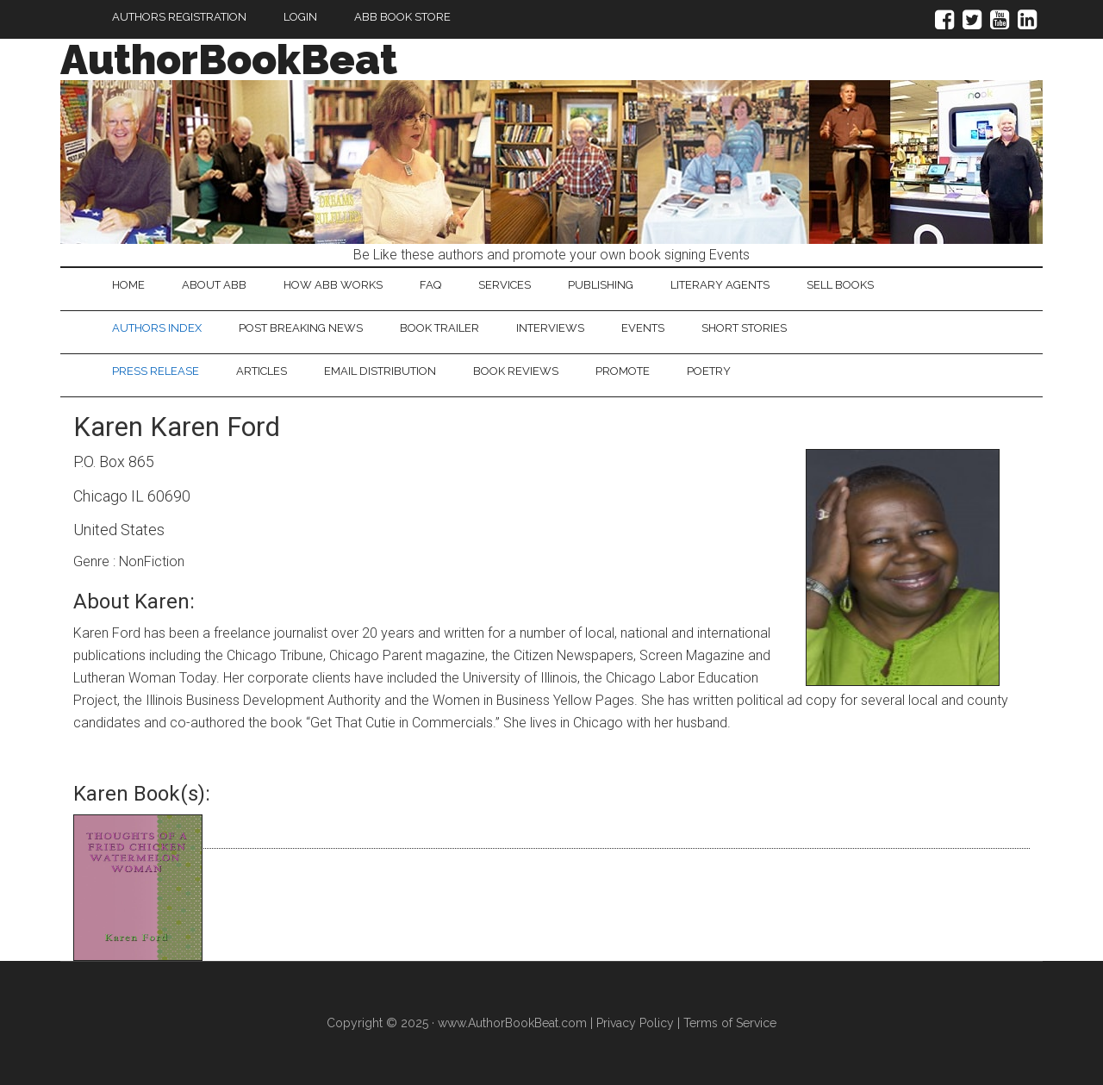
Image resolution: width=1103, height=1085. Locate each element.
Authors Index (157, 327)
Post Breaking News (301, 327)
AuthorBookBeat (228, 59)
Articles (261, 371)
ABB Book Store (402, 16)
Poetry (709, 371)
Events (642, 327)
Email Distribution (380, 371)
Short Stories (744, 327)
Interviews (550, 327)
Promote (622, 371)
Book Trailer (439, 327)
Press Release (155, 371)
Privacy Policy (635, 1023)
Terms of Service (729, 1023)
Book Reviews (515, 371)
